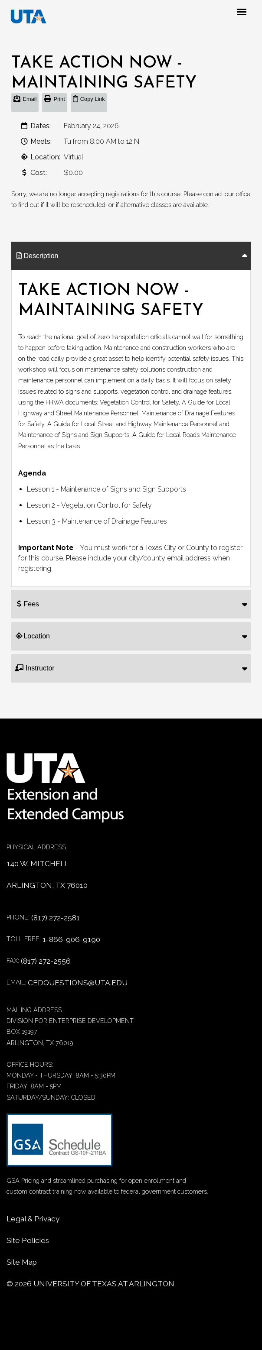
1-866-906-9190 (71, 939)
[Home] (72, 792)
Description (36, 255)
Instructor (34, 668)
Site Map (22, 1262)
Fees (27, 604)
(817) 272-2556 (46, 961)
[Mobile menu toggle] (249, 12)
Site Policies (28, 1240)
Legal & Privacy (33, 1218)
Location (32, 636)
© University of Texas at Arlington (90, 1283)
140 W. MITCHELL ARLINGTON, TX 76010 (47, 874)
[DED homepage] (29, 17)
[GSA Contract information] (59, 1144)
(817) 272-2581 (55, 917)
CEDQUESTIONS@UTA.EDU (78, 982)
